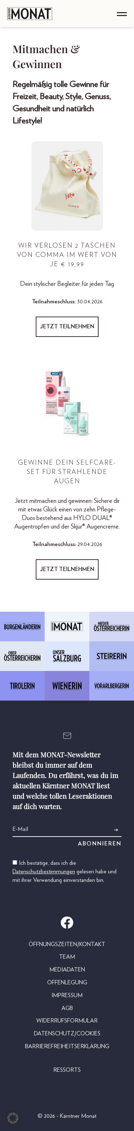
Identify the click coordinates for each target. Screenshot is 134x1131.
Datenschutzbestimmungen (44, 871)
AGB (67, 1008)
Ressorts (67, 1070)
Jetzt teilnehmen (67, 326)
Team (67, 957)
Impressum (67, 995)
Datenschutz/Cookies (67, 1033)
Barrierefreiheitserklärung (67, 1046)
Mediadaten (67, 970)
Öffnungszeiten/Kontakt (67, 944)
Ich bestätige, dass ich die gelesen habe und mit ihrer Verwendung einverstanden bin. (64, 871)
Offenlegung (67, 982)
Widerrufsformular (67, 1021)
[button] (13, 1118)
